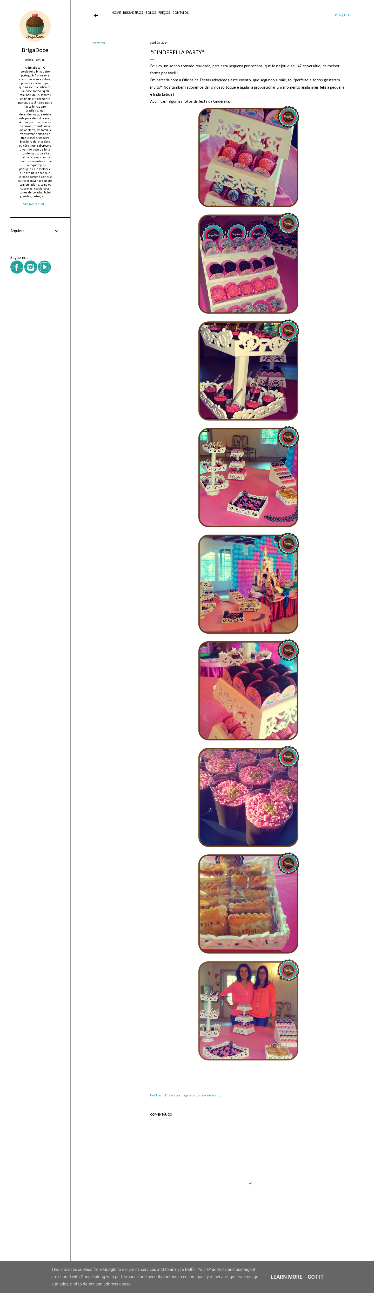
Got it (316, 1277)
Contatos (180, 13)
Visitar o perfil (35, 204)
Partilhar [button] (99, 43)
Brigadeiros (133, 13)
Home (116, 13)
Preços (164, 13)
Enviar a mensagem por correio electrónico (193, 1095)
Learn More (287, 1277)
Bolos (150, 13)
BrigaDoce (35, 50)
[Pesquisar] (343, 15)
